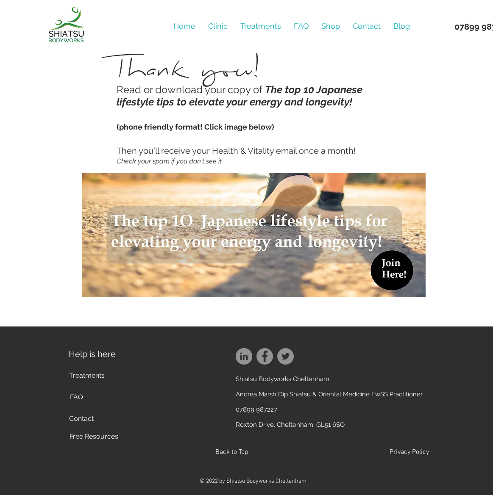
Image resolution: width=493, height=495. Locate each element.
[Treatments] (87, 376)
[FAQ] (76, 397)
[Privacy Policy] (409, 452)
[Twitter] (285, 356)
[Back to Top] (232, 452)
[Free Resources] (94, 437)
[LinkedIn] (244, 356)
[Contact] (81, 419)
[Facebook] (264, 356)
